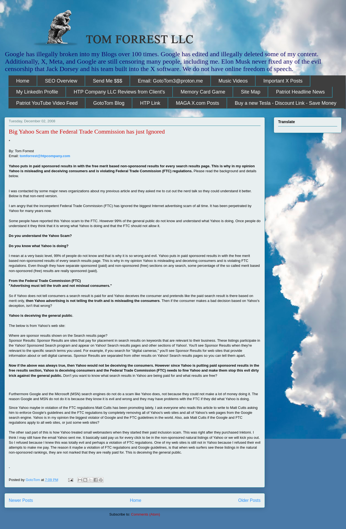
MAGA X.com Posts (197, 103)
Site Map (250, 92)
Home (22, 81)
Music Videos (233, 81)
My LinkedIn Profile (37, 92)
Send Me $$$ (107, 81)
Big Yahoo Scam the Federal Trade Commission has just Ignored (87, 131)
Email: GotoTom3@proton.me (170, 81)
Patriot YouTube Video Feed (47, 103)
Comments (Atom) (145, 514)
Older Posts (249, 500)
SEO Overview (61, 81)
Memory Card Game (203, 92)
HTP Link (150, 103)
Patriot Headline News (300, 92)
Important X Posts (282, 81)
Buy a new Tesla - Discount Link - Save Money (285, 103)
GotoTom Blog (108, 103)
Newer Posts (21, 500)
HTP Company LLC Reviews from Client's (119, 92)
